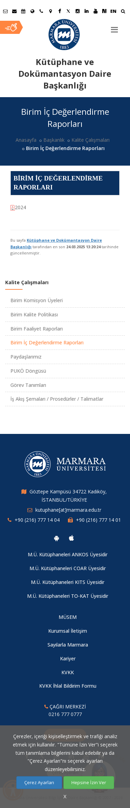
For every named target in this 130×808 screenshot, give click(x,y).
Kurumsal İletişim (67, 631)
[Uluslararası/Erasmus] (32, 11)
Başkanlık (53, 140)
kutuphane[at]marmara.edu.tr (68, 510)
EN (113, 11)
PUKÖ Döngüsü (28, 371)
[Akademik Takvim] (23, 11)
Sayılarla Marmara (67, 644)
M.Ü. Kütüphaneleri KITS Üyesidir (67, 582)
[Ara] (123, 12)
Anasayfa (26, 140)
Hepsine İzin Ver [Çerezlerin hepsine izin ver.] (88, 782)
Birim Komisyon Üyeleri (36, 300)
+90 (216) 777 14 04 (37, 520)
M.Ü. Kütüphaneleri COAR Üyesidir (67, 568)
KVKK (67, 672)
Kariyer (68, 658)
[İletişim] (41, 11)
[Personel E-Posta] (14, 11)
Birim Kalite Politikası (34, 314)
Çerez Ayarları (39, 782)
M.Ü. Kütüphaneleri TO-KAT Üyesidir (67, 596)
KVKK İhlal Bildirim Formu (67, 685)
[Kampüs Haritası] (50, 11)
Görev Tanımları (28, 385)
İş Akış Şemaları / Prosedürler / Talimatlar (56, 399)
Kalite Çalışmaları (90, 140)
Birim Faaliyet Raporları (36, 328)
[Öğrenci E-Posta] (5, 11)
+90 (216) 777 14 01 (98, 520)
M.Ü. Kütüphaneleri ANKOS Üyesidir (67, 554)
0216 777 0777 (65, 714)
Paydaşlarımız (26, 356)
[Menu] (114, 27)
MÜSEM (68, 617)
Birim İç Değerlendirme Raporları (47, 342)
